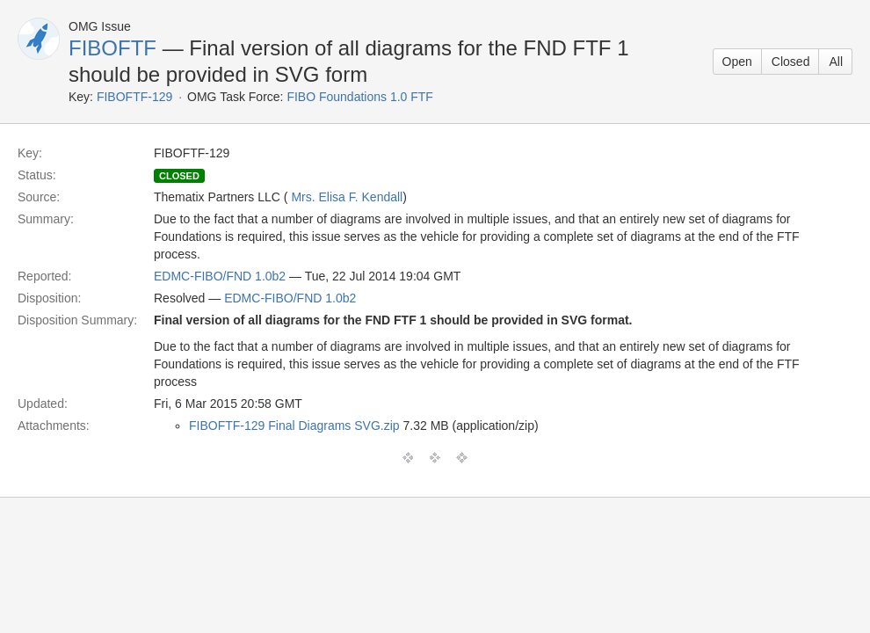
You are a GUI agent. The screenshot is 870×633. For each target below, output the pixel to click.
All (836, 62)
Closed (791, 62)
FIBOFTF (112, 48)
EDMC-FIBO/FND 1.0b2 (220, 276)
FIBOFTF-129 (134, 97)
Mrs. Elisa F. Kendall (346, 197)
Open (737, 62)
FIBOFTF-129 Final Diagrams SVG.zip (294, 425)
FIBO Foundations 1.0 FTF (359, 97)
